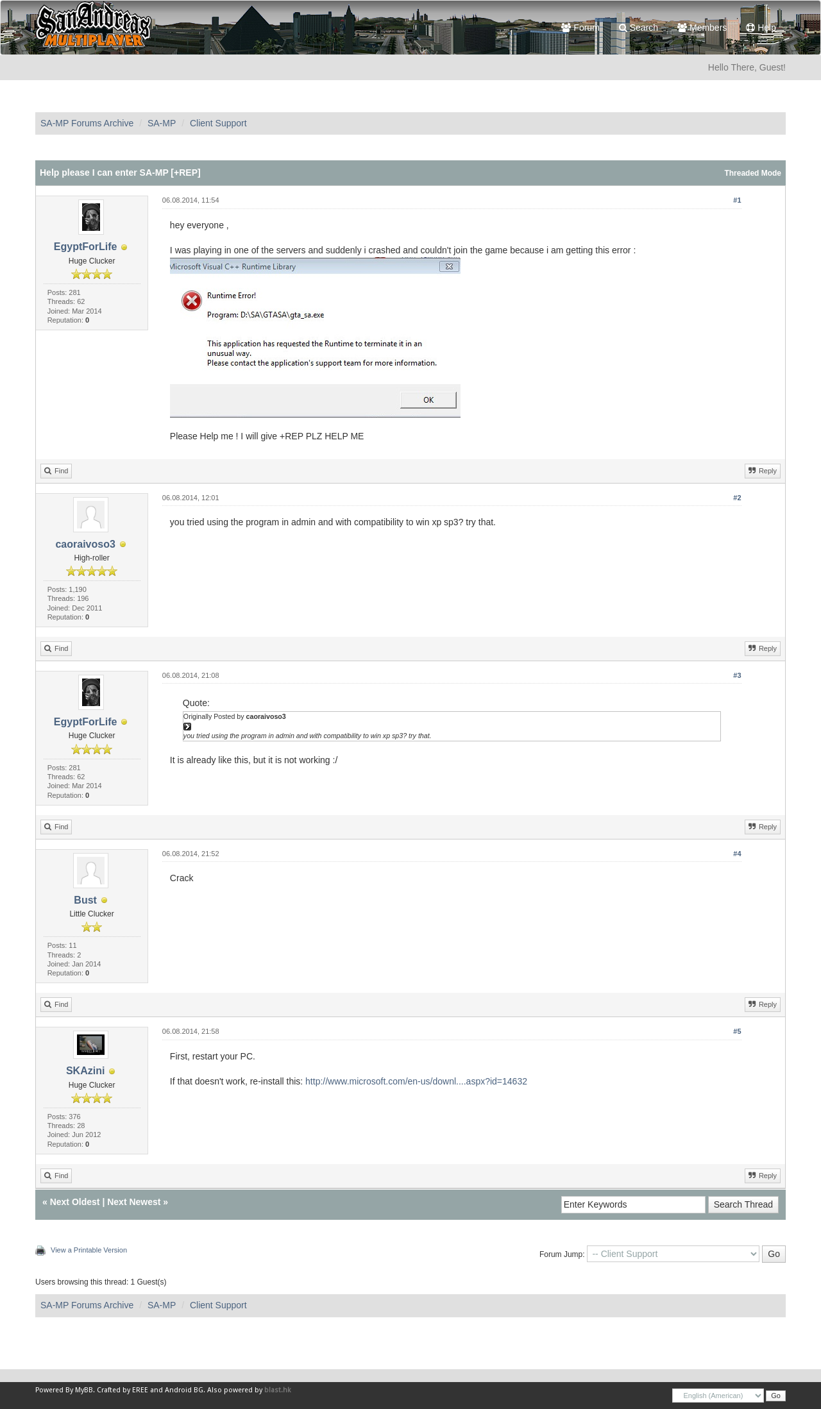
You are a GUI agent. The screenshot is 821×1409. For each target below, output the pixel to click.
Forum (580, 27)
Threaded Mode (752, 173)
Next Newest (133, 1202)
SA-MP (162, 123)
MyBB (84, 1390)
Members (702, 27)
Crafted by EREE (122, 1390)
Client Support (218, 123)
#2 (737, 498)
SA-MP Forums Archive (86, 123)
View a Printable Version (89, 1250)
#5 (737, 1031)
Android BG (184, 1390)
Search (638, 27)
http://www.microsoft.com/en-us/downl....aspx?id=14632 (416, 1081)
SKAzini (85, 1070)
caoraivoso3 (85, 544)
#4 (737, 853)
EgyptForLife (85, 246)
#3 (737, 675)
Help (761, 27)
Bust (85, 900)
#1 (737, 200)
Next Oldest (75, 1202)
